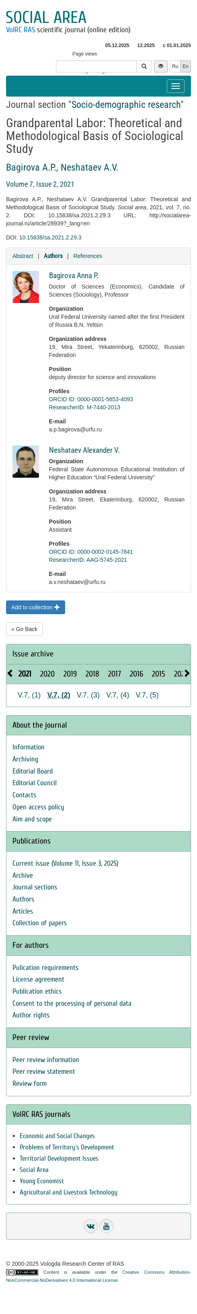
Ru (175, 66)
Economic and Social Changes (57, 1136)
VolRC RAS (20, 29)
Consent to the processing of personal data (71, 1003)
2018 (92, 674)
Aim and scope (32, 819)
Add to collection (35, 607)
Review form (29, 1083)
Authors (53, 256)
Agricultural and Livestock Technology (68, 1192)
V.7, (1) (29, 695)
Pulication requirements (45, 967)
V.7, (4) (117, 695)
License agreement (38, 979)
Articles (22, 911)
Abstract (22, 256)
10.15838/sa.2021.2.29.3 (50, 237)
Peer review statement (43, 1071)
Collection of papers (39, 923)
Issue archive (32, 653)
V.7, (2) (58, 695)
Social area (46, 17)
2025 (181, 674)
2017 (114, 674)
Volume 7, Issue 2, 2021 (40, 184)
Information (28, 747)
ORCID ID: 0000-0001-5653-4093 (91, 399)
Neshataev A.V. (89, 167)
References (87, 256)
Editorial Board (32, 771)
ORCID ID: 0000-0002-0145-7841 (91, 552)
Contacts (24, 795)
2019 (70, 674)
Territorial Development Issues (59, 1158)
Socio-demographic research (126, 104)
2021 (24, 674)
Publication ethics (37, 991)
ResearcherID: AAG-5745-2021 (88, 560)
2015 (158, 674)
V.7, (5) (147, 695)
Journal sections (34, 887)
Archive (22, 875)
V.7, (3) (88, 695)
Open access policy (38, 807)
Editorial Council (34, 783)
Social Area (34, 1170)
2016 (136, 674)
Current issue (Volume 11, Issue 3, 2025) (65, 863)
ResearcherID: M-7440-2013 (84, 407)
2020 (47, 674)
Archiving (25, 759)
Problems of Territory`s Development (67, 1147)
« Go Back (24, 629)
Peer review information (45, 1060)
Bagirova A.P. (31, 167)
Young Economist (42, 1181)
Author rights (30, 1015)
